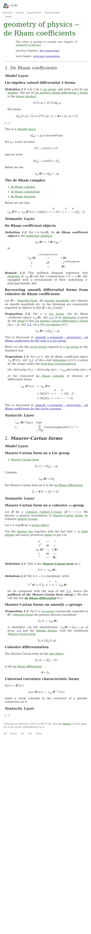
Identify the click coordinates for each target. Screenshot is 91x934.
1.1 (29, 324)
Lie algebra (53, 324)
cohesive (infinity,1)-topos (43, 511)
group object (40, 525)
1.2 (51, 317)
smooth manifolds (56, 300)
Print (30, 733)
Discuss (13, 733)
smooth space (26, 129)
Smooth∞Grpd (27, 300)
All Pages (20, 12)
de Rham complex (23, 186)
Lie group (49, 89)
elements (13, 276)
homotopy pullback (39, 235)
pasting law (25, 531)
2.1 (69, 591)
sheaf (20, 320)
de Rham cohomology (25, 191)
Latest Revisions (34, 12)
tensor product (26, 96)
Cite (22, 733)
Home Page (7, 12)
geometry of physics (28, 45)
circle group (38, 346)
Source (39, 733)
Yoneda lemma (46, 630)
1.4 (19, 630)
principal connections (46, 56)
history (67, 723)
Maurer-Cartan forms (68, 515)
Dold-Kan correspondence (58, 363)
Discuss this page (52, 12)
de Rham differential (69, 485)
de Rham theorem (23, 196)
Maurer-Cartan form (25, 459)
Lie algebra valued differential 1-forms (61, 92)
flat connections (49, 50)
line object (56, 653)
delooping (69, 317)
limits (48, 534)
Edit (5, 733)
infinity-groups (27, 519)
